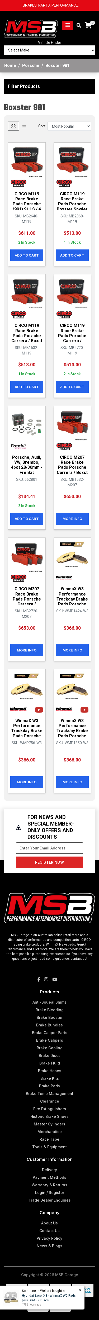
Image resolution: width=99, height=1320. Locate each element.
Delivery (49, 1169)
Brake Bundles (49, 1025)
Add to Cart (27, 255)
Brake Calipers (49, 1040)
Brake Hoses (49, 1070)
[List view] (24, 126)
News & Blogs (49, 1246)
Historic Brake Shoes (49, 1116)
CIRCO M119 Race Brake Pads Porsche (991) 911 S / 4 (27, 201)
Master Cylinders (49, 1124)
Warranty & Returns (49, 1185)
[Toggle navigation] (67, 25)
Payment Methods (49, 1177)
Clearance (49, 1101)
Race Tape (49, 1139)
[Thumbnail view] (13, 126)
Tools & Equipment (49, 1147)
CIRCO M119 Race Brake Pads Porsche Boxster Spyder (72, 201)
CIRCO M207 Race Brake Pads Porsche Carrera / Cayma (27, 599)
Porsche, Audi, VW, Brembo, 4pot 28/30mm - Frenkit (26, 465)
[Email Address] (49, 848)
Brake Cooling (50, 1048)
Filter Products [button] (24, 86)
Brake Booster (50, 1017)
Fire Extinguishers (49, 1109)
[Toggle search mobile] (77, 25)
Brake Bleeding (50, 1010)
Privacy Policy (49, 1238)
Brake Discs (49, 1055)
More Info (72, 518)
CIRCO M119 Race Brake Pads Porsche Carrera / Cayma (72, 335)
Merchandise (49, 1131)
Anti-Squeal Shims (49, 1002)
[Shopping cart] (88, 25)
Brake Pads (49, 1086)
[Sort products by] (69, 126)
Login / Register (49, 1192)
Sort (41, 126)
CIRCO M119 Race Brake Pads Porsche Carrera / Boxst (26, 333)
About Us (49, 1223)
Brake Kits (49, 1078)
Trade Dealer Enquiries (50, 1200)
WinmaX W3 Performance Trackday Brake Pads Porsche (72, 596)
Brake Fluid (49, 1063)
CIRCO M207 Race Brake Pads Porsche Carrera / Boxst (72, 465)
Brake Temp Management (49, 1093)
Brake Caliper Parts (49, 1032)
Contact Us (49, 1230)
